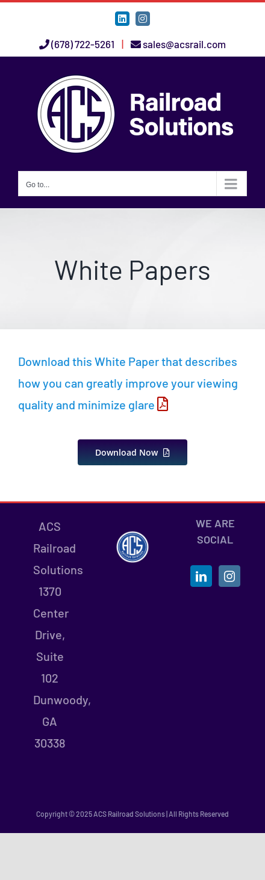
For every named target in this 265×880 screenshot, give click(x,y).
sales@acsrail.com (184, 44)
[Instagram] (229, 576)
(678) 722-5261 (82, 44)
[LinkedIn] (201, 576)
